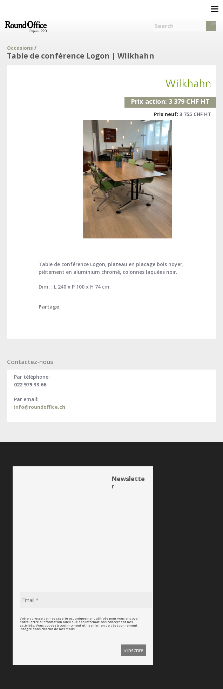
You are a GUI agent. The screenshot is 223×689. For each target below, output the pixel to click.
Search (164, 26)
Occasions (20, 48)
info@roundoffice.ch (39, 407)
